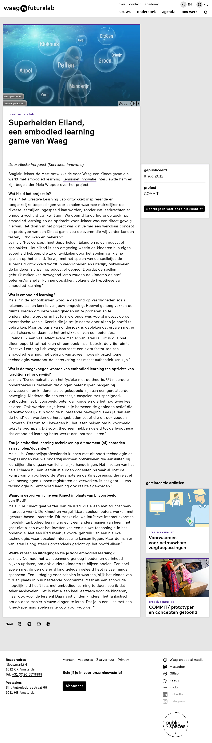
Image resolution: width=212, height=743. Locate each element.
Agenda (168, 12)
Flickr (170, 687)
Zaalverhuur (105, 659)
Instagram (174, 701)
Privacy (123, 659)
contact (135, 4)
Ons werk (189, 12)
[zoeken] (206, 12)
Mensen (69, 659)
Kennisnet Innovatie (79, 179)
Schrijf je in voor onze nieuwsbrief (174, 209)
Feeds (171, 680)
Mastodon (174, 666)
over (121, 4)
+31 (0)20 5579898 (27, 674)
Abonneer (74, 686)
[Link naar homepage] (29, 8)
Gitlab (171, 673)
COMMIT (151, 193)
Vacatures (85, 659)
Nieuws (124, 12)
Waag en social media (183, 659)
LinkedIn (173, 694)
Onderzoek (146, 12)
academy (152, 4)
